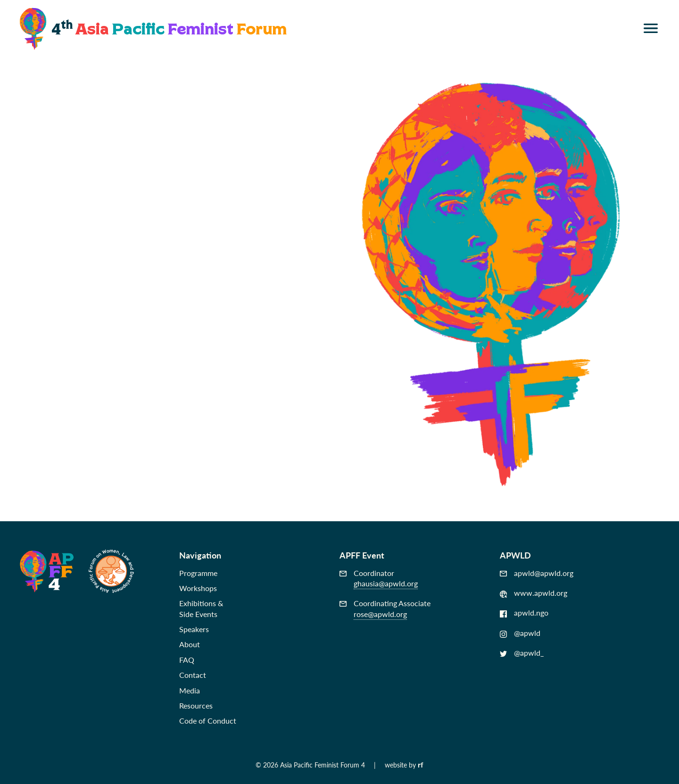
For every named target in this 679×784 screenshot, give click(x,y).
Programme (198, 572)
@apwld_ (522, 653)
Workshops (198, 588)
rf (420, 764)
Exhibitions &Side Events (201, 608)
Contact (192, 674)
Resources (196, 705)
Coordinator (379, 578)
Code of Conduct (207, 720)
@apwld (520, 633)
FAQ (186, 659)
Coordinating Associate (385, 608)
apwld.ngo (524, 613)
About (189, 644)
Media (189, 690)
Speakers (194, 629)
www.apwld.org (533, 593)
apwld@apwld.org (536, 573)
